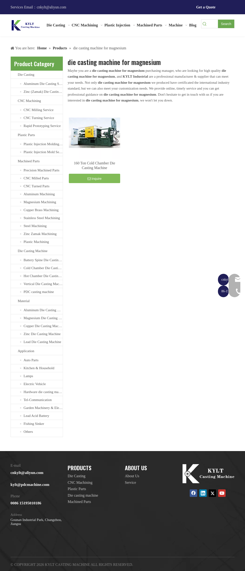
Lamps (28, 376)
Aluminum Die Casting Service (43, 84)
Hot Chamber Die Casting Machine (43, 276)
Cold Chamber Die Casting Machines (43, 268)
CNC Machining (29, 101)
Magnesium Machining (40, 202)
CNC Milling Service (38, 110)
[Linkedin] (203, 493)
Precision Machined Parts (41, 170)
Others (28, 432)
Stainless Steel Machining (42, 218)
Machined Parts (29, 161)
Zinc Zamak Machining (40, 234)
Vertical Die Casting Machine (43, 284)
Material (24, 301)
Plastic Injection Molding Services (43, 144)
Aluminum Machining (39, 194)
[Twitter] (212, 493)
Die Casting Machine (32, 251)
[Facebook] (193, 493)
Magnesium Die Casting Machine (43, 318)
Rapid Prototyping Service (42, 126)
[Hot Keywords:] (226, 24)
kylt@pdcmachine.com (29, 484)
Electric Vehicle (35, 384)
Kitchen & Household (39, 368)
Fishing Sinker (34, 424)
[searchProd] (213, 24)
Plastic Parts (26, 135)
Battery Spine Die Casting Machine (43, 260)
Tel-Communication (38, 400)
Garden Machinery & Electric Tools (43, 408)
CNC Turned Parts (36, 186)
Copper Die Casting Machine (43, 326)
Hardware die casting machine (43, 392)
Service (130, 482)
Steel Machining (35, 226)
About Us (132, 476)
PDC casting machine (39, 292)
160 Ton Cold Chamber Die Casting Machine (94, 165)
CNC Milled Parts (36, 178)
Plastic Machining (36, 242)
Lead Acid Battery (36, 416)
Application (26, 351)
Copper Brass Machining (41, 210)
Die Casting (26, 74)
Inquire (95, 179)
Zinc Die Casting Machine (42, 334)
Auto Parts (31, 360)
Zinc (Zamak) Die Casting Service (43, 92)
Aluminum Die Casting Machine (43, 310)
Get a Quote (206, 7)
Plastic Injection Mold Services (43, 152)
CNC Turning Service (39, 118)
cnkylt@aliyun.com (26, 472)
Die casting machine (83, 495)
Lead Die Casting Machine (42, 342)
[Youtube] (222, 493)
